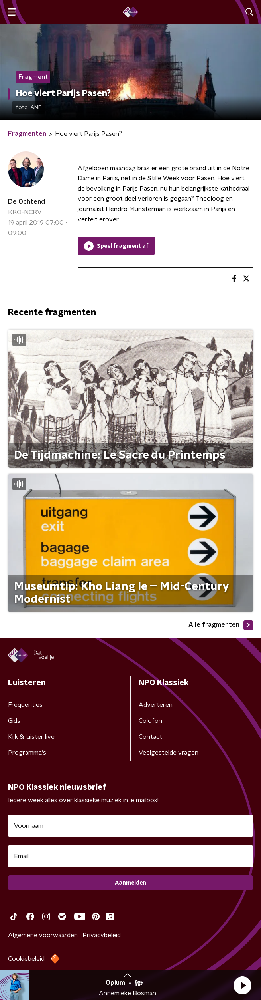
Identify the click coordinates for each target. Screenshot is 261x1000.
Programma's (27, 753)
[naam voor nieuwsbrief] (130, 826)
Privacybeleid (101, 935)
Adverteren (156, 705)
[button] (242, 985)
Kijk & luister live (31, 737)
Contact (150, 737)
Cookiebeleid (26, 959)
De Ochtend (26, 202)
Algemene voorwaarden (43, 935)
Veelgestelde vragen (168, 753)
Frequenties (25, 705)
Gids (14, 721)
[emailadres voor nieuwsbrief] (130, 856)
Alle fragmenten (220, 625)
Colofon (150, 721)
